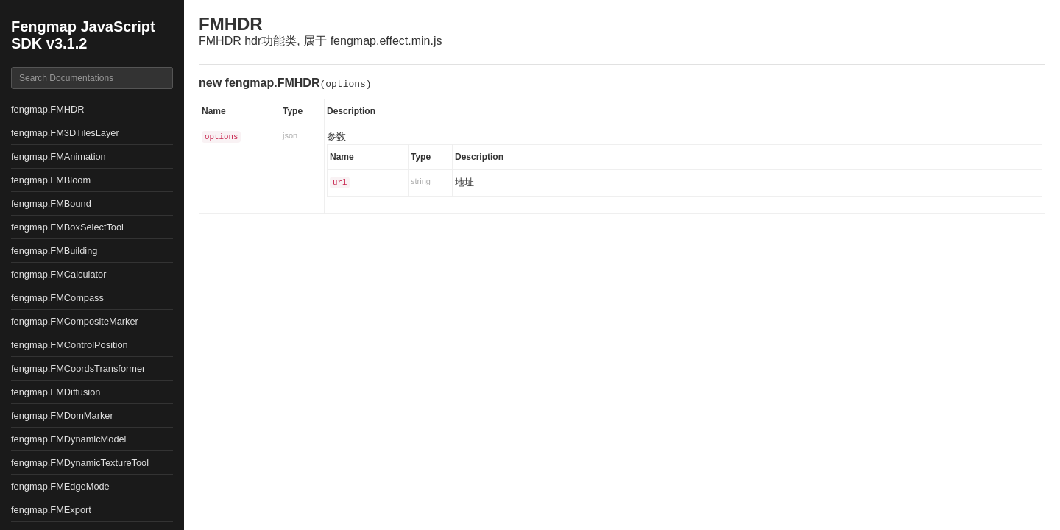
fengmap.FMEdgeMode (60, 486)
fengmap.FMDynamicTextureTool (80, 462)
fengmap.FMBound (51, 203)
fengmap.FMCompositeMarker (74, 321)
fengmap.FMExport (51, 509)
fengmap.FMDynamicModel (68, 439)
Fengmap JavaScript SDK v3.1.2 (83, 35)
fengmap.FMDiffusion (55, 392)
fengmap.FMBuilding (54, 250)
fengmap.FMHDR (48, 109)
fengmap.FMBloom (51, 180)
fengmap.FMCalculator (58, 274)
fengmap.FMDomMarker (62, 415)
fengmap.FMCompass (57, 297)
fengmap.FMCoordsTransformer (78, 368)
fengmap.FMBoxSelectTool (67, 227)
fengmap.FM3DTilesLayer (65, 132)
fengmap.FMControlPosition (69, 344)
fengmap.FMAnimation (58, 156)
